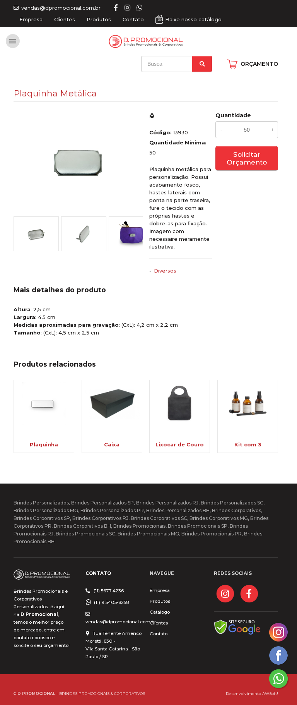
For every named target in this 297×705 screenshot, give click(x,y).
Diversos (165, 271)
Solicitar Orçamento (247, 158)
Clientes (64, 19)
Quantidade (233, 115)
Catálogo (160, 612)
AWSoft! (270, 693)
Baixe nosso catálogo (193, 19)
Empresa (31, 19)
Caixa (111, 444)
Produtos (99, 19)
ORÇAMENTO (259, 63)
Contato (133, 19)
